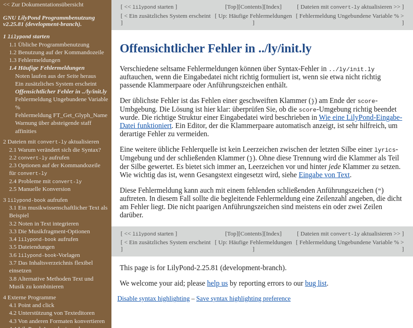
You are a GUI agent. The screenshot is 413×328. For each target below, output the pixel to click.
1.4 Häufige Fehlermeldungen (47, 67)
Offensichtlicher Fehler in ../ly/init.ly (61, 91)
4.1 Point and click (31, 305)
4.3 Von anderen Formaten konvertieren (57, 321)
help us (217, 282)
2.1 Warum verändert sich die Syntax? (55, 149)
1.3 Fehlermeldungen (34, 59)
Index (273, 6)
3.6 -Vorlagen (44, 254)
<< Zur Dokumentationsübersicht (43, 4)
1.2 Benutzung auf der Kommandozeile (56, 52)
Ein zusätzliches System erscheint (55, 83)
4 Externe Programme (29, 297)
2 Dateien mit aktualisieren (51, 141)
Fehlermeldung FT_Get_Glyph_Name (61, 115)
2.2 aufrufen (39, 157)
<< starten (149, 6)
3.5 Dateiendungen (32, 246)
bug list (316, 282)
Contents (251, 6)
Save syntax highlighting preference (243, 297)
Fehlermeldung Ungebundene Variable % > (351, 15)
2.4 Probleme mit (45, 181)
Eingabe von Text (324, 173)
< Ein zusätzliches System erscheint (167, 15)
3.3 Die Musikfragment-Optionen (49, 231)
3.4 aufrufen (43, 239)
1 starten (26, 36)
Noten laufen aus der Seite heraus (55, 75)
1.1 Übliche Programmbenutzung (49, 44)
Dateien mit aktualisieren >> (350, 6)
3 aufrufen (35, 199)
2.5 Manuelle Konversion (40, 188)
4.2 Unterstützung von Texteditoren (52, 312)
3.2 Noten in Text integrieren (44, 223)
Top (231, 6)
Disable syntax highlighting (153, 297)
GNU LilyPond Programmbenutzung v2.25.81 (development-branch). (49, 21)
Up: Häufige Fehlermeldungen (254, 15)
